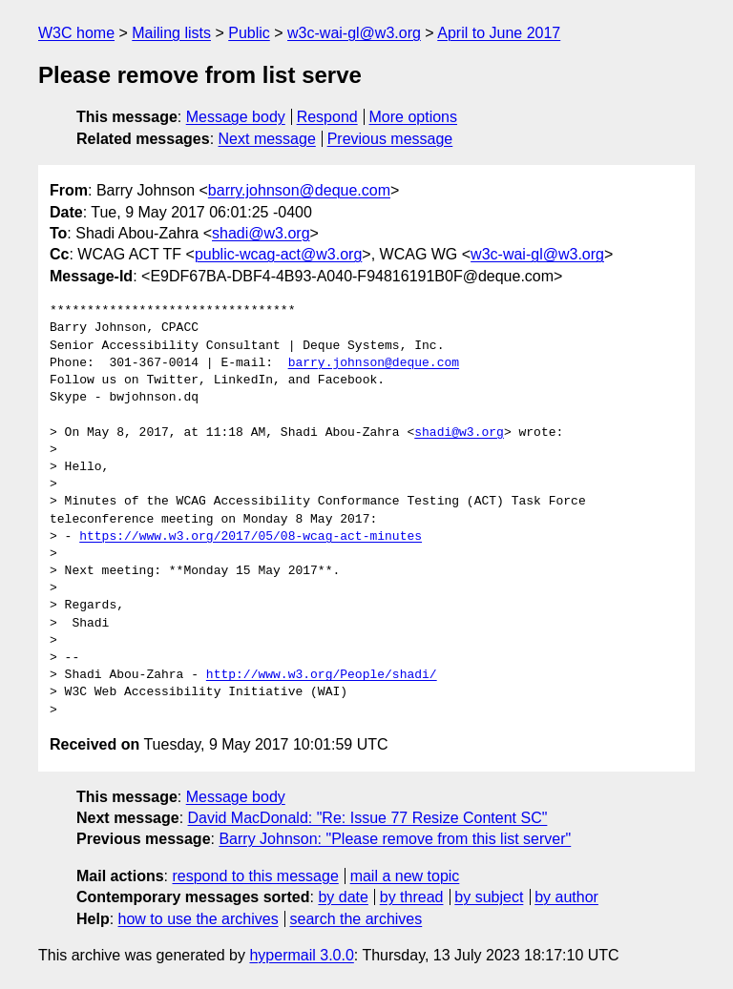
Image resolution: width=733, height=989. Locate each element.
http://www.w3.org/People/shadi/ (321, 675)
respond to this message (255, 876)
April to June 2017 (498, 33)
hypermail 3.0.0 (301, 955)
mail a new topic (405, 876)
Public (249, 33)
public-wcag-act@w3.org (278, 254)
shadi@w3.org (261, 233)
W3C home (76, 33)
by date (342, 897)
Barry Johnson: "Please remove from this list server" (395, 839)
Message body (235, 117)
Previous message (390, 139)
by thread (412, 897)
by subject (488, 897)
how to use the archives (198, 919)
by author (566, 897)
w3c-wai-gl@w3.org (354, 33)
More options (413, 117)
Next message (267, 139)
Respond (327, 117)
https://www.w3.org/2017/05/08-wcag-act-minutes (250, 537)
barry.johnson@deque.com (299, 190)
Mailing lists (171, 33)
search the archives (356, 919)
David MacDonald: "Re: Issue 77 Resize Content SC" (368, 818)
